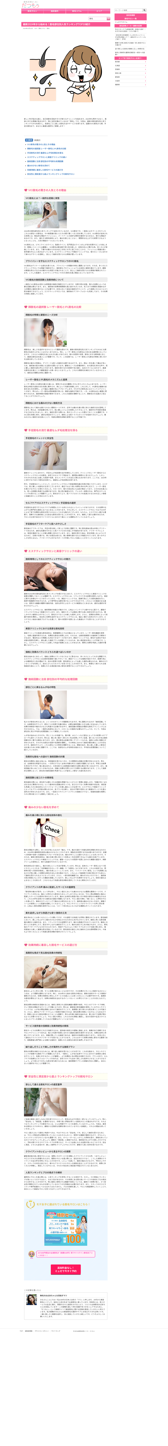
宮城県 (117, 69)
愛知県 (117, 77)
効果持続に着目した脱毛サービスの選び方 (45, 170)
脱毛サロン (32, 11)
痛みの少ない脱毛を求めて (38, 165)
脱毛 (48, 28)
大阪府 (117, 81)
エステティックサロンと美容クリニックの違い (47, 157)
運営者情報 (28, 1331)
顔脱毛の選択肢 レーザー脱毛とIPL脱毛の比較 (46, 148)
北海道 (117, 65)
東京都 (117, 62)
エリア (99, 11)
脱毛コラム (77, 11)
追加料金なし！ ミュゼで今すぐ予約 (66, 1269)
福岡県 (117, 85)
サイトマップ (55, 1331)
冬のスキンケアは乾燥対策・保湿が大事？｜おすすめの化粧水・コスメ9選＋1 (130, 30)
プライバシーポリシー (42, 1331)
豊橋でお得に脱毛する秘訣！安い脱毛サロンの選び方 (130, 44)
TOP (35, 28)
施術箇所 (54, 11)
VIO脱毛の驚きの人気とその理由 (41, 144)
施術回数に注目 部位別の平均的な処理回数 (45, 161)
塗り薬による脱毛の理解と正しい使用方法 (129, 49)
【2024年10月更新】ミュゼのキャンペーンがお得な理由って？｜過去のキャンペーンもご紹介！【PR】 (130, 37)
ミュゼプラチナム (121, 22)
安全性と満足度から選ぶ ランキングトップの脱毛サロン (51, 174)
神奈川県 (118, 73)
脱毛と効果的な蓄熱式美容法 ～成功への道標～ (130, 53)
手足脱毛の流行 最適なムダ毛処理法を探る (45, 153)
